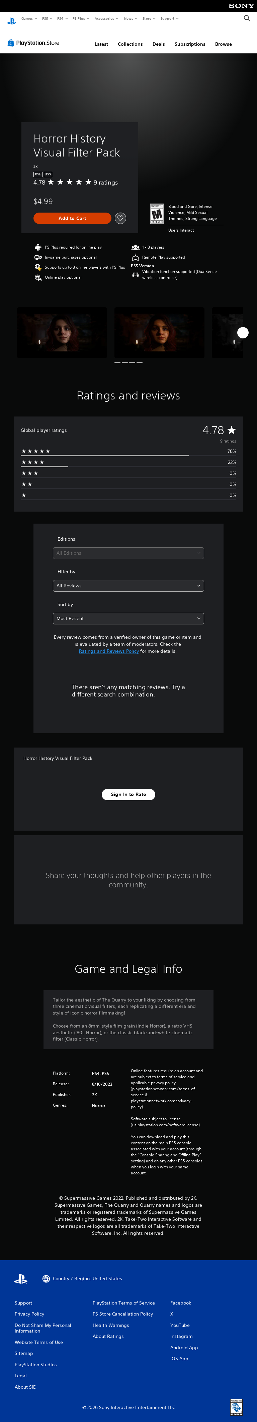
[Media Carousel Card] (62, 326)
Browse (223, 38)
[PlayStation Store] (34, 36)
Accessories (104, 18)
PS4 (60, 18)
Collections (130, 38)
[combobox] (128, 547)
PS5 (45, 18)
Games (26, 18)
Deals (159, 38)
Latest (101, 38)
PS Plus (79, 18)
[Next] (243, 326)
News (128, 18)
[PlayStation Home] (11, 18)
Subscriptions (190, 38)
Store (146, 18)
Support (167, 18)
